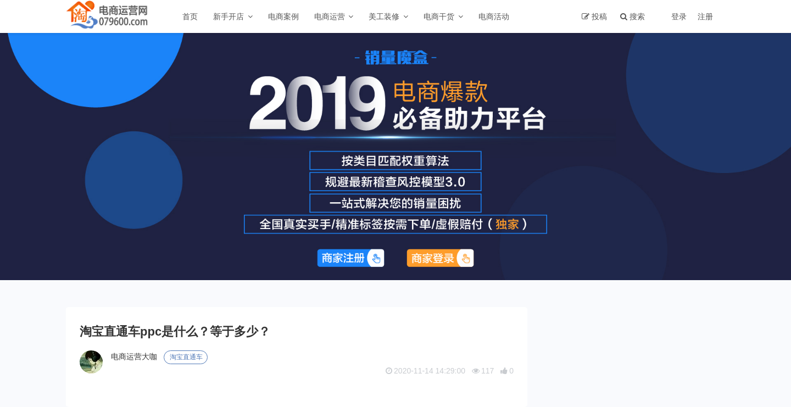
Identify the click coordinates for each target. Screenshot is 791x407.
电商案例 (283, 16)
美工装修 (384, 16)
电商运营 (329, 16)
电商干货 (439, 16)
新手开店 (228, 16)
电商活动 (493, 16)
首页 (190, 16)
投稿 (599, 16)
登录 (679, 16)
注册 (705, 16)
